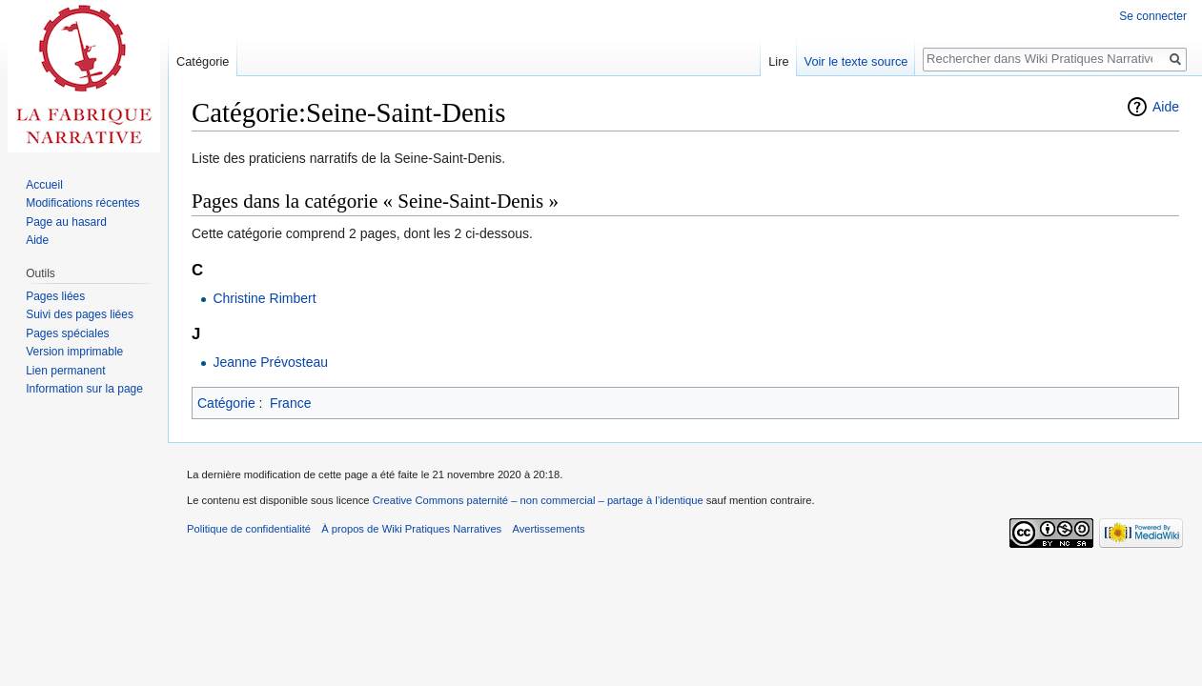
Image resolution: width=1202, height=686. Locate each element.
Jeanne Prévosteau (270, 362)
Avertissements (548, 529)
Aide (1165, 106)
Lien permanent (65, 370)
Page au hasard (66, 222)
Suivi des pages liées (79, 314)
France (291, 403)
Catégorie (226, 403)
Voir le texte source (856, 61)
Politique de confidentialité (249, 529)
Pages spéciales (67, 333)
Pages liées (55, 296)
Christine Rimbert (264, 298)
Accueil (44, 185)
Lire (778, 61)
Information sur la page (84, 388)
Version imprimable (74, 351)
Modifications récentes (82, 203)
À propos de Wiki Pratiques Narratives (411, 529)
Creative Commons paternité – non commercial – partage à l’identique (538, 500)
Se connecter (1153, 16)
